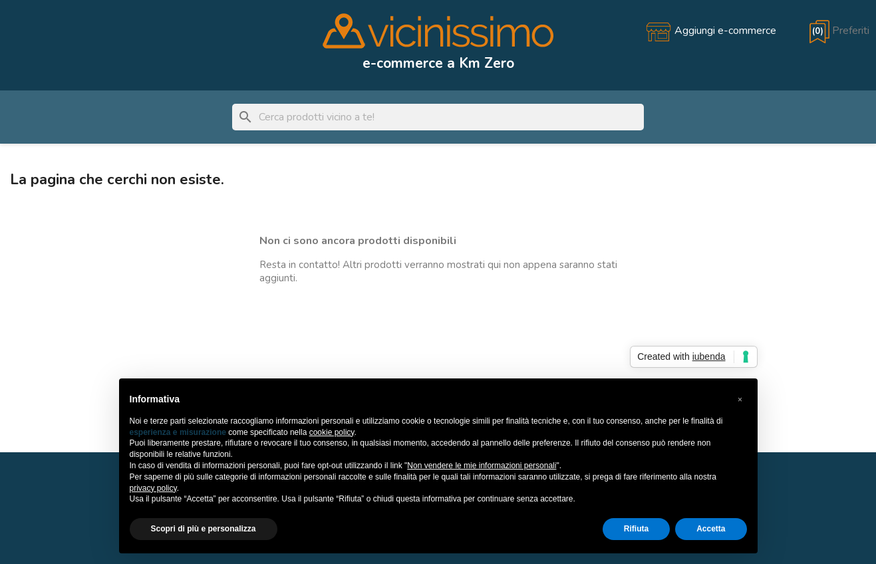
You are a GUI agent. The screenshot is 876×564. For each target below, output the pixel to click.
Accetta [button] (710, 528)
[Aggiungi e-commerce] (710, 30)
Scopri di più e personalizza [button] (203, 528)
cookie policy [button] (332, 432)
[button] (740, 399)
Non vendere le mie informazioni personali (481, 465)
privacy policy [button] (153, 488)
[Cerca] (438, 117)
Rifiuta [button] (636, 528)
